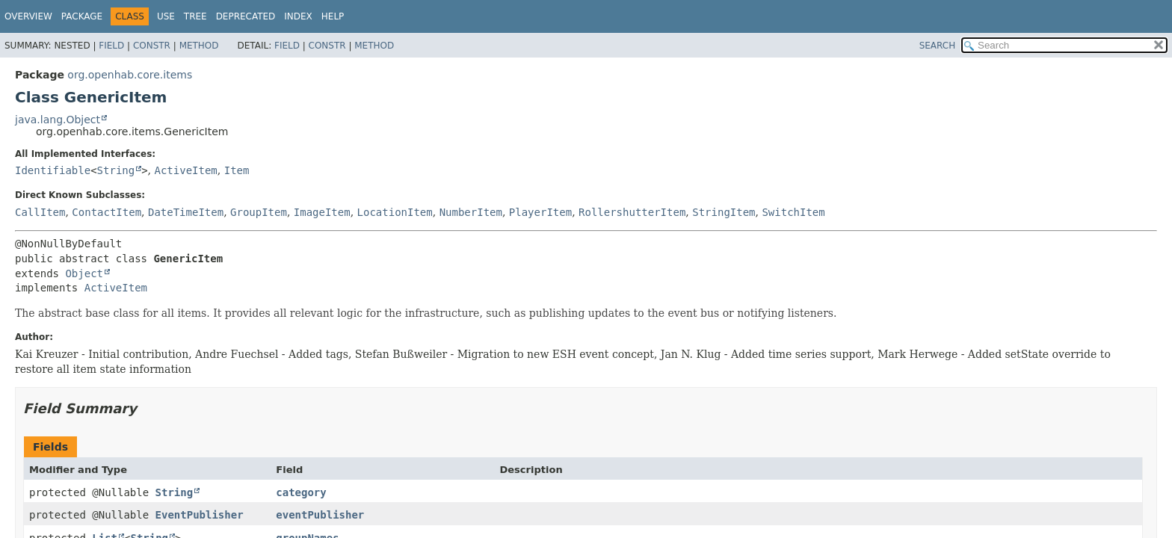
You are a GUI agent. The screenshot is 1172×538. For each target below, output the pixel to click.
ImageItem (322, 212)
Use (166, 16)
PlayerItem (540, 212)
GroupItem (258, 212)
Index (298, 16)
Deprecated (246, 16)
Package (81, 16)
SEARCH (937, 45)
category (301, 492)
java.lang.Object (57, 120)
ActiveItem (186, 170)
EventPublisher (199, 515)
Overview (28, 16)
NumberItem (471, 212)
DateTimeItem (185, 212)
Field (111, 45)
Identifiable (52, 170)
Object (84, 273)
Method (199, 45)
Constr (151, 45)
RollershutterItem (632, 212)
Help (333, 16)
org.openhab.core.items (129, 75)
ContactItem (106, 212)
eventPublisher (320, 515)
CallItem (40, 212)
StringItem (723, 212)
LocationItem (395, 212)
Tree (195, 16)
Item (237, 170)
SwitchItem (793, 212)
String (116, 170)
